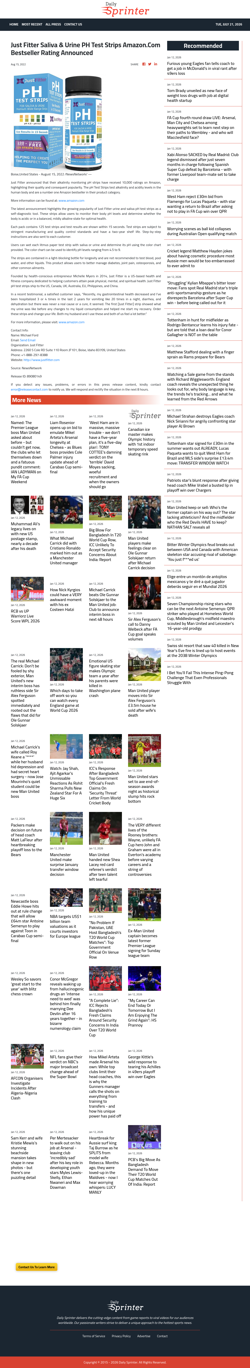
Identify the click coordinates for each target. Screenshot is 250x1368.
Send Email (28, 340)
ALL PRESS (53, 24)
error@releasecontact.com (29, 389)
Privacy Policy (121, 1336)
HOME (14, 24)
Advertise (143, 1336)
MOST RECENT (32, 24)
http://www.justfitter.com (42, 360)
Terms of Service (93, 1336)
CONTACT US (73, 24)
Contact (162, 1336)
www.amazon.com (71, 200)
